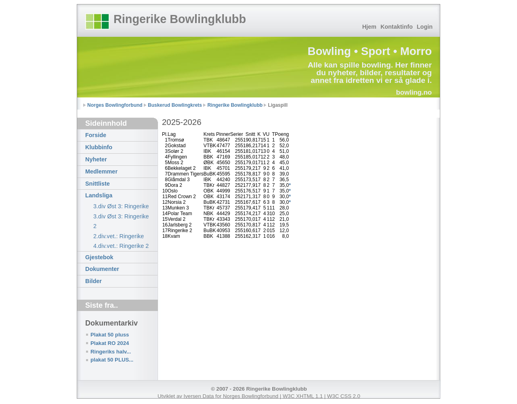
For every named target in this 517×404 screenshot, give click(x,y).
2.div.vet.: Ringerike (118, 236)
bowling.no (414, 92)
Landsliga (98, 195)
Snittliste (97, 183)
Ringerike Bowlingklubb (179, 19)
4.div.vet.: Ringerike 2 (121, 246)
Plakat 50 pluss (109, 335)
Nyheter (96, 159)
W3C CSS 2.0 (343, 396)
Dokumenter (102, 269)
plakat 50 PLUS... (111, 360)
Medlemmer (101, 171)
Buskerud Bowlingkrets (175, 105)
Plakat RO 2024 (109, 343)
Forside (95, 135)
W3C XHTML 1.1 (303, 396)
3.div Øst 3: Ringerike (121, 206)
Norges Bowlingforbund (115, 105)
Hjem (369, 26)
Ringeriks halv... (110, 352)
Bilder (93, 281)
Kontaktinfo (396, 26)
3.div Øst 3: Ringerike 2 (121, 221)
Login (425, 26)
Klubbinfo (98, 147)
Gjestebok (99, 257)
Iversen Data (199, 396)
